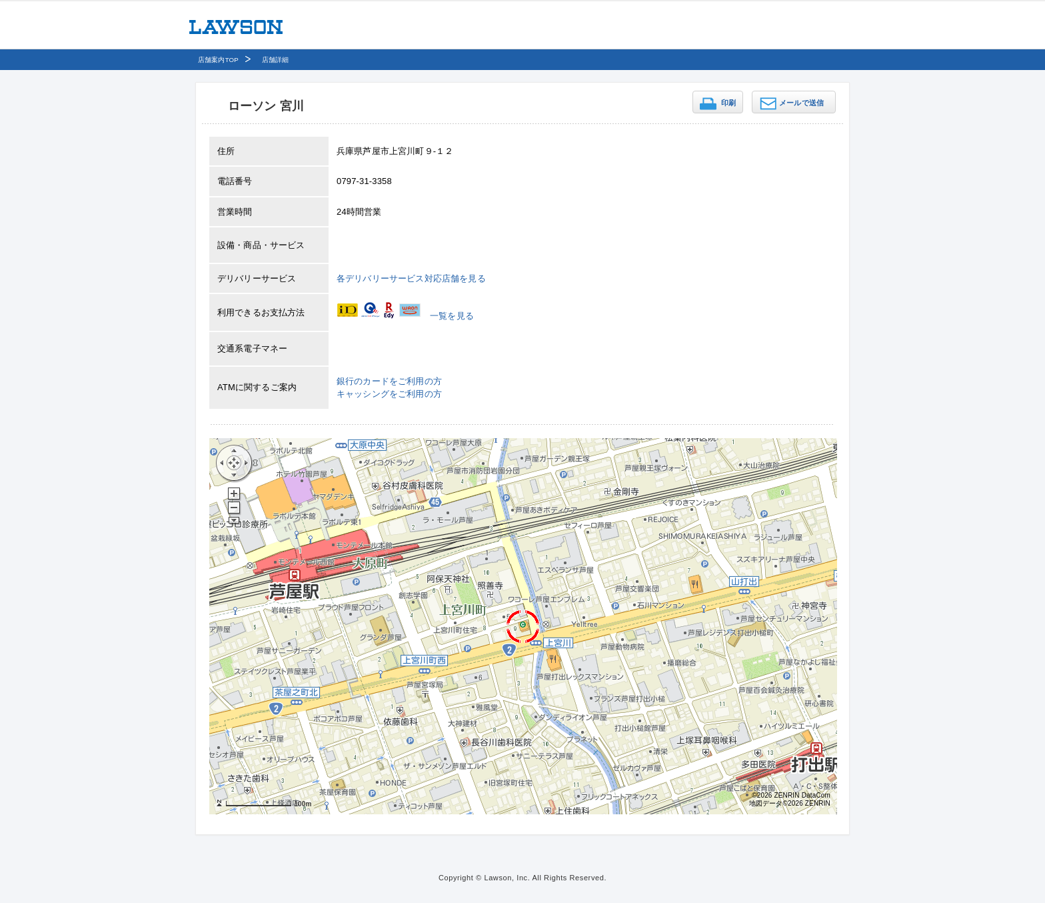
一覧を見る (452, 316)
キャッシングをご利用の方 (389, 394)
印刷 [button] (728, 103)
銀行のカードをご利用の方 (389, 381)
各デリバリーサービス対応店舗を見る (411, 278)
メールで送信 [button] (801, 103)
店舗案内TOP (218, 59)
